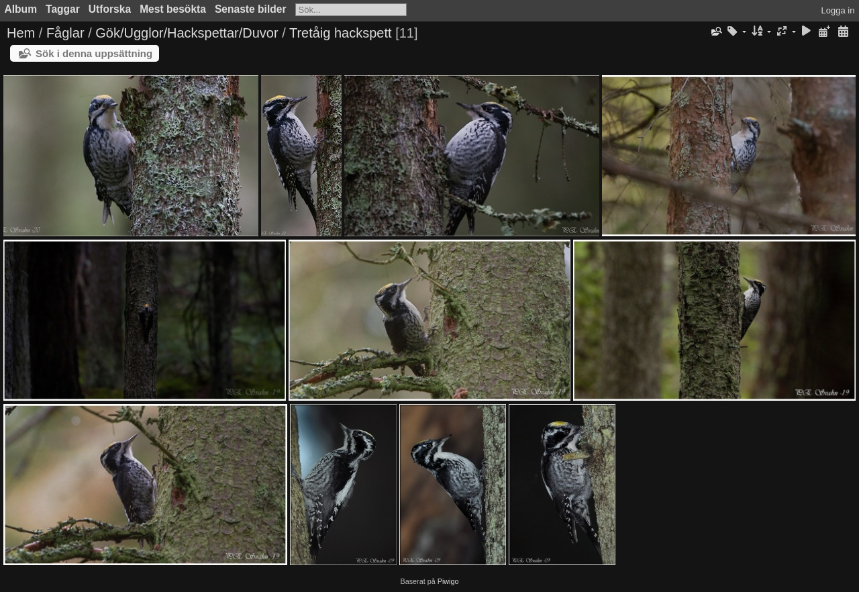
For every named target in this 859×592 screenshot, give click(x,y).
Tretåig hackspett (340, 33)
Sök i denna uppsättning (94, 53)
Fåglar (65, 33)
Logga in (838, 10)
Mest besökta (173, 9)
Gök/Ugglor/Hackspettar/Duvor (186, 33)
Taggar (63, 9)
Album (21, 9)
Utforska (110, 9)
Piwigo (448, 581)
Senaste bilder (251, 9)
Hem (21, 33)
